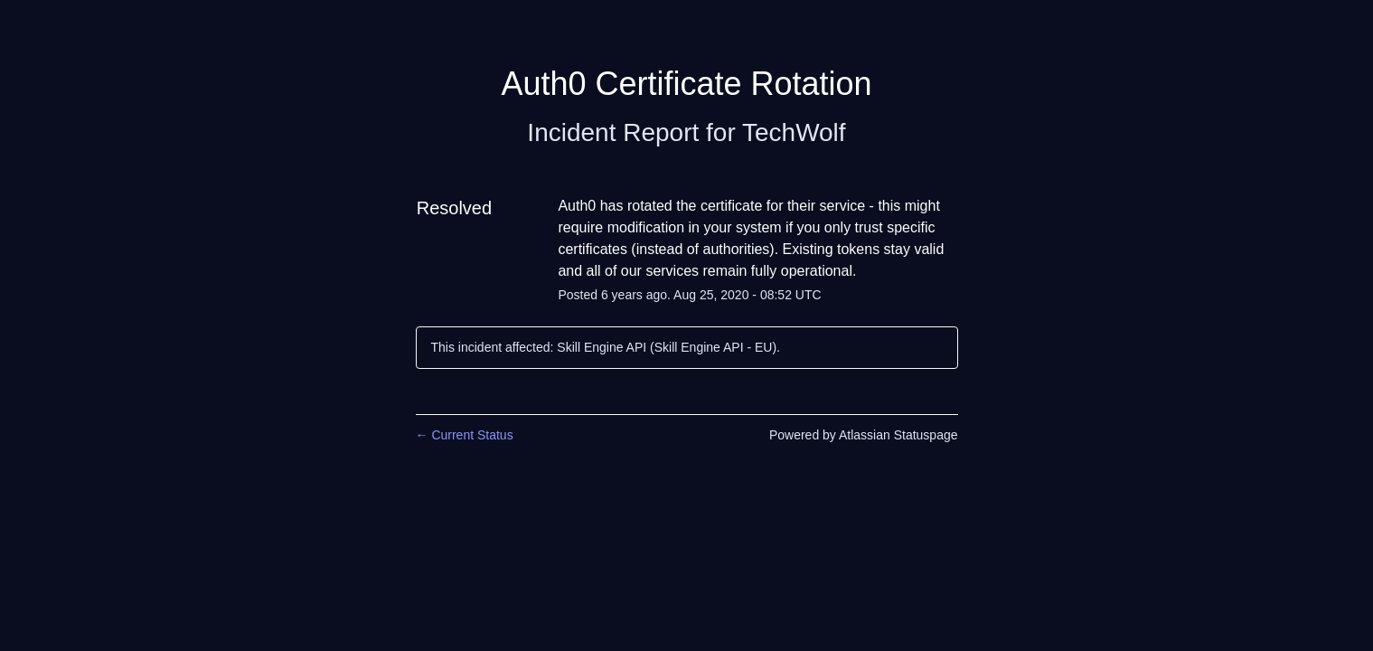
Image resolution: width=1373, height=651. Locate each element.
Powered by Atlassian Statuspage (863, 435)
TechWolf (794, 132)
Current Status (464, 435)
